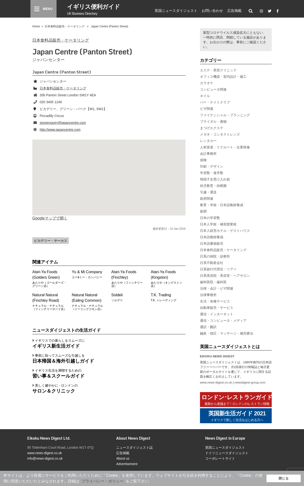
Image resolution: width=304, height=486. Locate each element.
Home (36, 26)
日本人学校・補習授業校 (218, 224)
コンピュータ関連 (213, 89)
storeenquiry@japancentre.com (63, 123)
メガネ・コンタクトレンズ (220, 134)
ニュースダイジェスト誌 (134, 447)
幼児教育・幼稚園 (213, 186)
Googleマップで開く (49, 218)
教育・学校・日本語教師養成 (221, 205)
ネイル (205, 96)
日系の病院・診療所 (215, 256)
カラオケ (206, 83)
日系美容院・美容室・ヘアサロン (225, 275)
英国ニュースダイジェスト (176, 10)
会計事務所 (208, 154)
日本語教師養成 (211, 237)
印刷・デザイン (211, 166)
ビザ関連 (206, 109)
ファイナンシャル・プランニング (225, 115)
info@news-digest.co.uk (45, 458)
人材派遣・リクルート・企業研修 (225, 147)
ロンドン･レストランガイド (236, 400)
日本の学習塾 (210, 218)
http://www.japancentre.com (60, 129)
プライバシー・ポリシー (103, 481)
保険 (203, 160)
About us (122, 458)
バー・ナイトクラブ (215, 102)
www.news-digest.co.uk (216, 382)
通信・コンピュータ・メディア (223, 320)
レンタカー (208, 141)
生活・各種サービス (215, 301)
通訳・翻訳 (208, 327)
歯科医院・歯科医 (213, 282)
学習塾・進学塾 (211, 173)
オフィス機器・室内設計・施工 (223, 76)
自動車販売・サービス (216, 308)
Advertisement (126, 464)
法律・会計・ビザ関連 (216, 288)
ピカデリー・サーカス (50, 241)
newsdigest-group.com (250, 382)
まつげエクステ (211, 128)
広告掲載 (234, 10)
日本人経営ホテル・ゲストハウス (225, 231)
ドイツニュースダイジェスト (226, 453)
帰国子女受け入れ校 (215, 179)
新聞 (203, 211)
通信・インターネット (216, 314)
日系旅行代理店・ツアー (218, 269)
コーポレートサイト (220, 458)
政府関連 (206, 198)
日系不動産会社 (211, 263)
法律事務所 (208, 295)
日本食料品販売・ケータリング (65, 26)
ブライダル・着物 (213, 121)
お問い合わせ (212, 10)
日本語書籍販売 (211, 243)
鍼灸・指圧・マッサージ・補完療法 (226, 333)
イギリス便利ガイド (93, 9)
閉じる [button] (284, 478)
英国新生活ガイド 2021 (237, 416)
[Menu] (43, 9)
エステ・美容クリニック (218, 70)
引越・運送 (208, 192)
